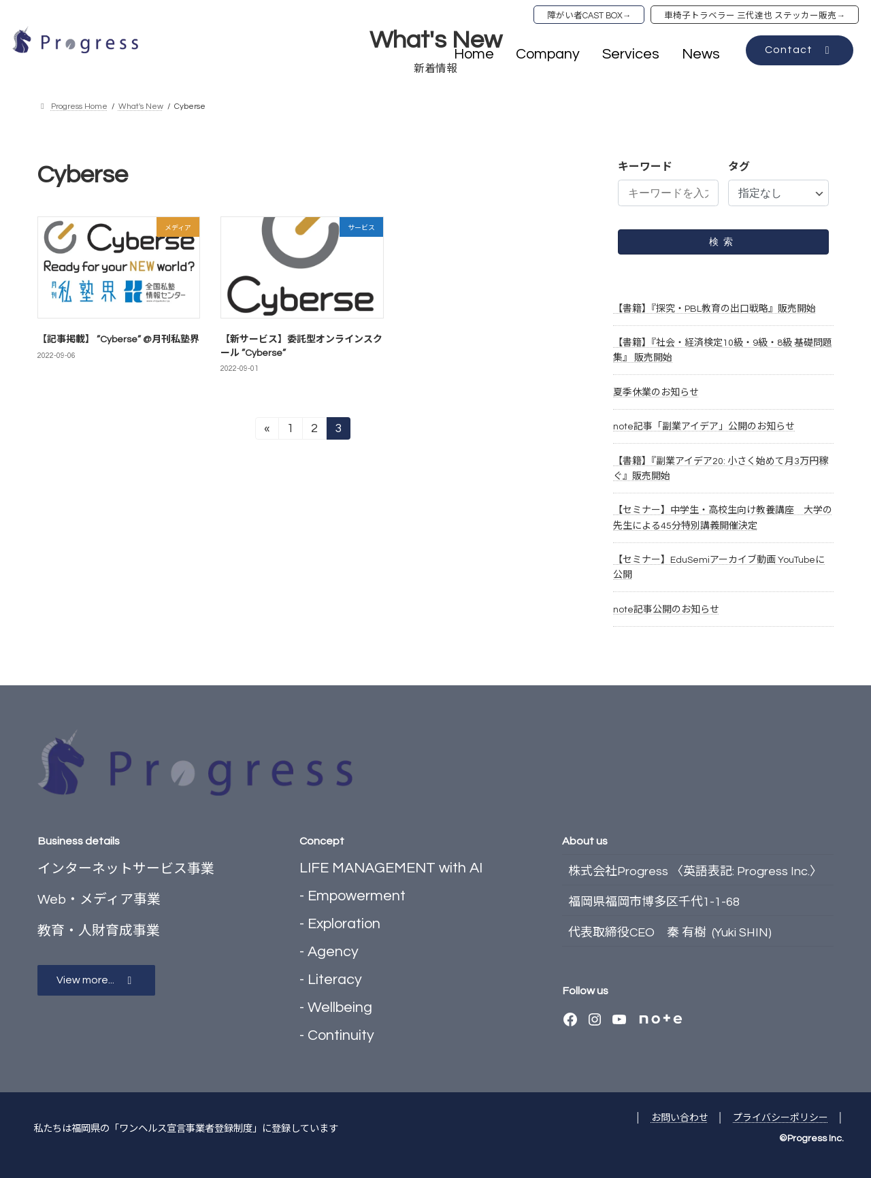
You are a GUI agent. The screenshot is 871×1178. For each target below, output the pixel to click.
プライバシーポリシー (780, 1118)
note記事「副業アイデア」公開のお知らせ (704, 426)
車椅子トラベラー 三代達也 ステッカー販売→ (754, 16)
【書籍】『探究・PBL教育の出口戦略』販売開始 (714, 309)
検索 (723, 241)
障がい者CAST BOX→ (589, 16)
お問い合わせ (679, 1118)
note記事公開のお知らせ (666, 610)
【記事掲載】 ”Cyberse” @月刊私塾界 (118, 339)
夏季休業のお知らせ (656, 392)
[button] (799, 50)
